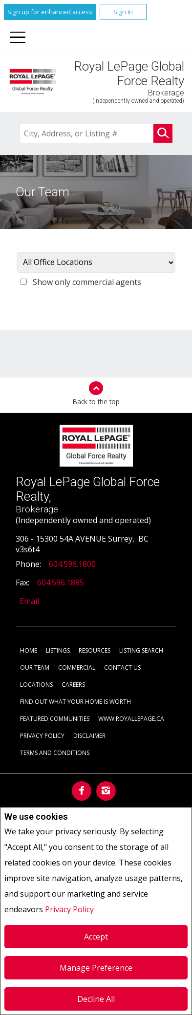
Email (29, 601)
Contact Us (122, 667)
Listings (58, 650)
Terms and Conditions (54, 753)
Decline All (96, 999)
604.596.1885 (60, 582)
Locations (36, 684)
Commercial (76, 667)
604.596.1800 (72, 564)
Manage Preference (96, 967)
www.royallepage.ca (131, 718)
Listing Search (141, 650)
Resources (94, 650)
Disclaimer (89, 736)
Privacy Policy (69, 909)
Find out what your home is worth (75, 701)
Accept (96, 936)
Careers (73, 684)
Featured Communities (54, 718)
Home (28, 650)
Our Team (34, 667)
